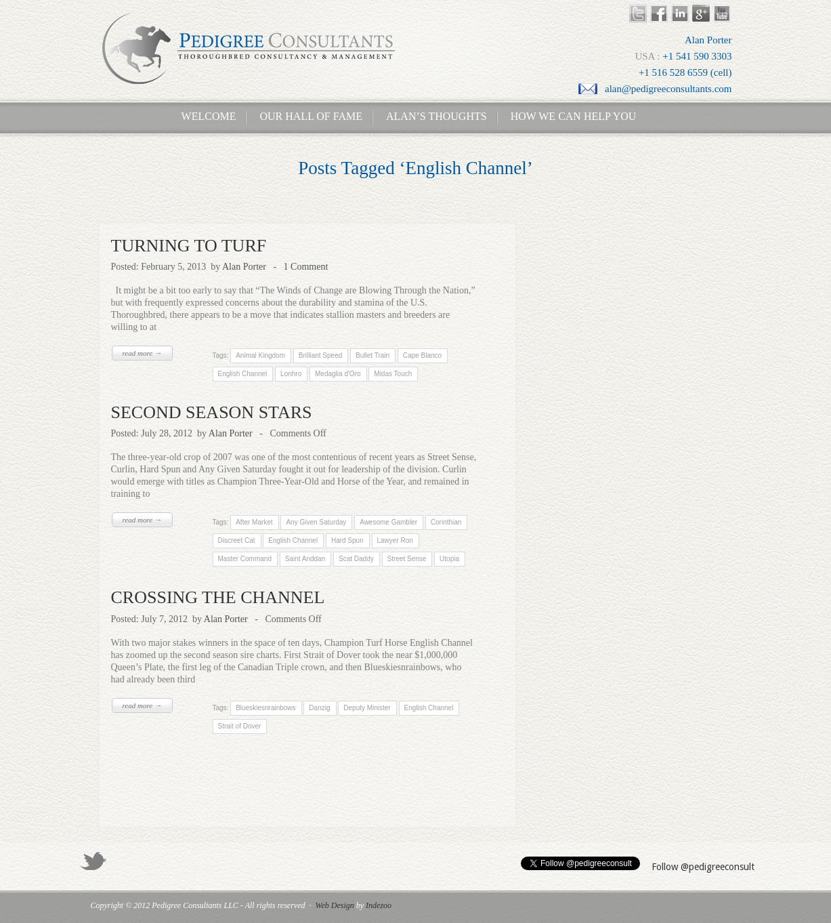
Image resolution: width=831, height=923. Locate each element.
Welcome (205, 116)
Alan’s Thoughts (436, 116)
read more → (142, 353)
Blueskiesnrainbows (265, 708)
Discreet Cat (236, 540)
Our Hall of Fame (310, 116)
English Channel (243, 373)
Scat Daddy (356, 558)
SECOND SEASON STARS (211, 412)
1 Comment (306, 267)
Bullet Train (372, 355)
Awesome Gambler (388, 522)
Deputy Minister (366, 708)
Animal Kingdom (260, 355)
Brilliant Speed (319, 355)
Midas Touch (393, 373)
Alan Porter (244, 267)
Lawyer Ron (395, 540)
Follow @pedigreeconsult (703, 866)
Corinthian (445, 522)
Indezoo (378, 905)
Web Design (335, 905)
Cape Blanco (421, 355)
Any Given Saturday (315, 522)
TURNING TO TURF (189, 245)
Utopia (449, 558)
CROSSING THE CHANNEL (218, 597)
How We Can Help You (569, 116)
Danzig (319, 708)
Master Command (245, 558)
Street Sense (407, 558)
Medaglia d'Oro (338, 373)
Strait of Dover (239, 726)
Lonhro (290, 373)
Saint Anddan (305, 558)
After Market (254, 522)
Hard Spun (347, 540)
